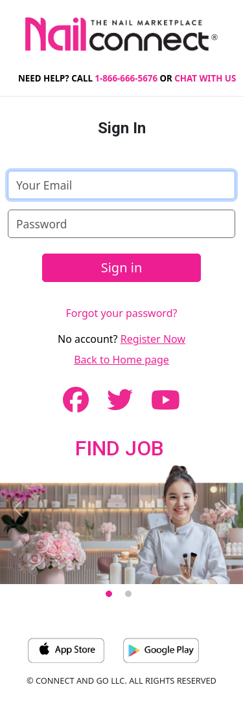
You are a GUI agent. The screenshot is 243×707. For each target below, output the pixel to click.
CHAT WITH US (205, 78)
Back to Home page (121, 360)
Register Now (153, 339)
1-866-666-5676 (126, 78)
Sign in (122, 267)
